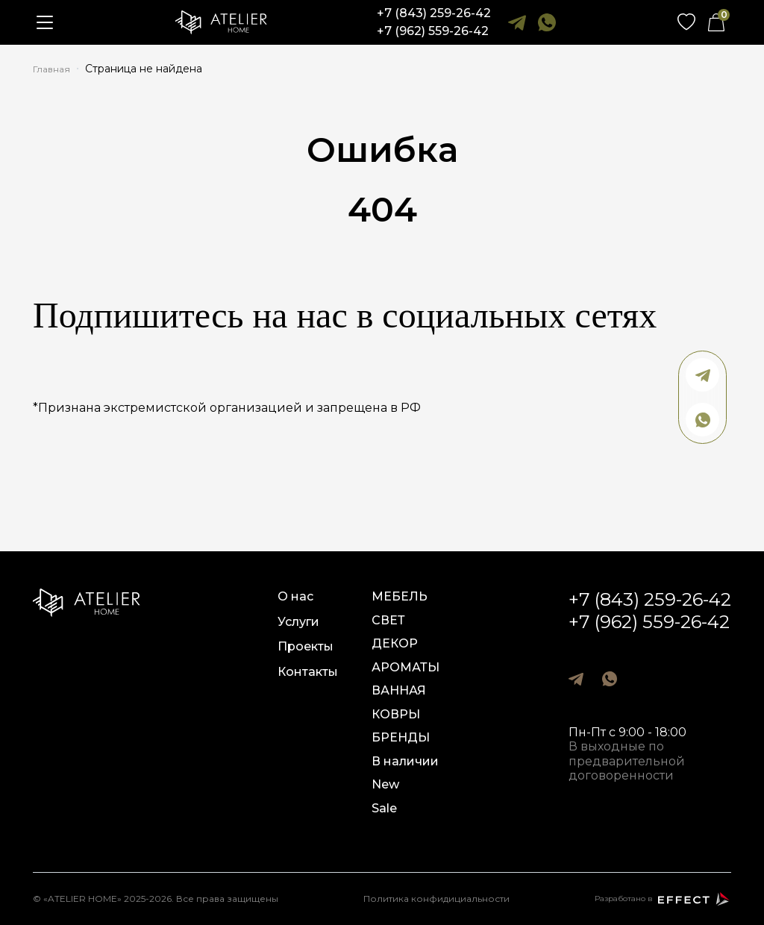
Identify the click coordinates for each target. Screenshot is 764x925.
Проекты (306, 646)
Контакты (308, 672)
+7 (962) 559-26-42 (433, 31)
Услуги (298, 622)
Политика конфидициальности (436, 898)
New (385, 784)
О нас (295, 596)
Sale (384, 808)
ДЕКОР (395, 643)
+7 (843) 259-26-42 (434, 13)
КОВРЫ (396, 714)
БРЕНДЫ (401, 737)
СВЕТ (388, 620)
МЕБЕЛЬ (400, 596)
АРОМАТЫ (405, 667)
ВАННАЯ (399, 690)
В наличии (405, 761)
